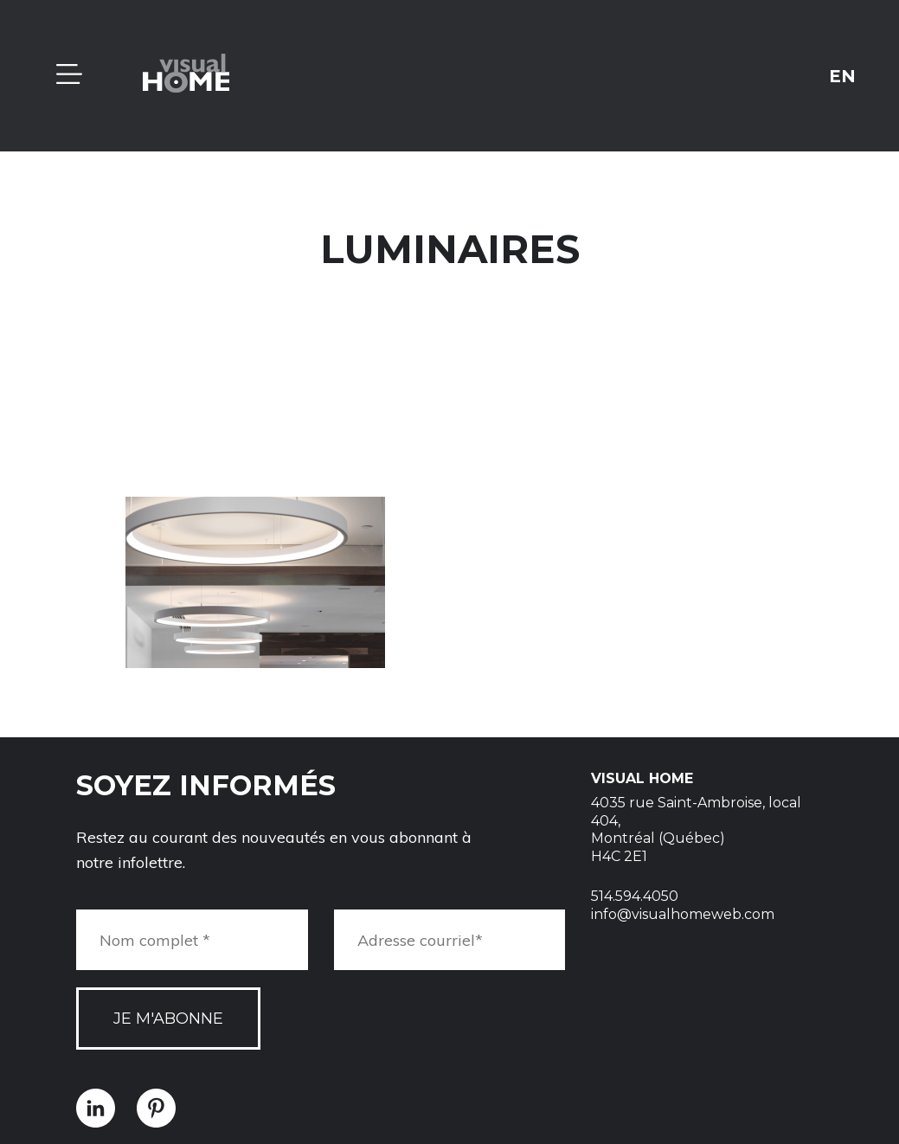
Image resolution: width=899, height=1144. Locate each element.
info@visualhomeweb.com (682, 914)
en (842, 75)
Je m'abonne (168, 1018)
